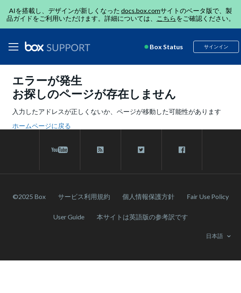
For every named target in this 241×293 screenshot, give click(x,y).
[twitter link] (141, 149)
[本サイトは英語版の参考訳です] (142, 217)
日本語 (215, 235)
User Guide (68, 217)
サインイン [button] (216, 47)
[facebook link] (182, 149)
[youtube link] (60, 149)
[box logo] (57, 46)
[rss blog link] (100, 149)
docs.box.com (140, 10)
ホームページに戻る (41, 125)
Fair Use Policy (208, 196)
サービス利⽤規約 (84, 196)
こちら (166, 18)
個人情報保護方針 (148, 196)
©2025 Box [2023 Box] (29, 196)
